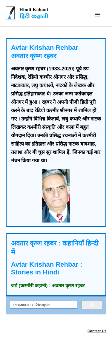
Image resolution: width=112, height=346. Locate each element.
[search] (43, 305)
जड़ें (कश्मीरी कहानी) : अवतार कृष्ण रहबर (48, 285)
